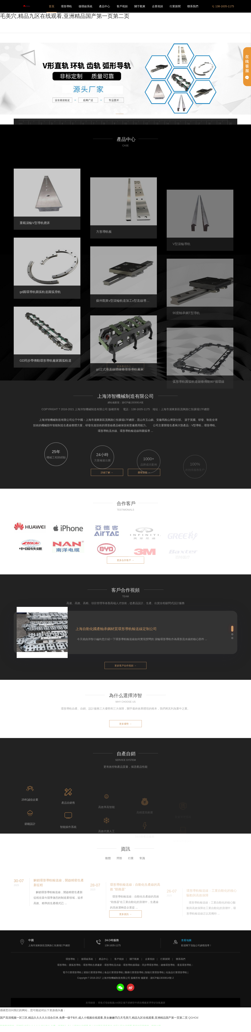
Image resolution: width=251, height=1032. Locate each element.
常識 (142, 867)
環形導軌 (66, 6)
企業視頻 (157, 6)
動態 (108, 867)
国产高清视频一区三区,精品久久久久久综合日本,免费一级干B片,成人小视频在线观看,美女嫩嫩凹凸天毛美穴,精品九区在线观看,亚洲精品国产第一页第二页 (94, 1017)
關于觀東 (139, 6)
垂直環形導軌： (185, 965)
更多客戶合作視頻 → (125, 665)
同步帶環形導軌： (151, 965)
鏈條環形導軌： (169, 965)
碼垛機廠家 (143, 1002)
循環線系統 (85, 6)
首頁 (51, 6)
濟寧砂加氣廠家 (157, 1002)
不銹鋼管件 (131, 1002)
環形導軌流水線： (113, 965)
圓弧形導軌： (76, 965)
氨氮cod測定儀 (117, 1002)
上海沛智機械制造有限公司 (26, 6)
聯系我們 (192, 6)
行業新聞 (175, 6)
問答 (119, 867)
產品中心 (104, 6)
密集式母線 (104, 1002)
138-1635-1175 (223, 6)
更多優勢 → (125, 723)
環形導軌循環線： (132, 965)
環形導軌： (63, 965)
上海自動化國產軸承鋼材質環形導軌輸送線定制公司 (116, 629)
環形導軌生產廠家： (93, 965)
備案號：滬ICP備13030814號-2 (157, 978)
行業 (131, 867)
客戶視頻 (122, 6)
